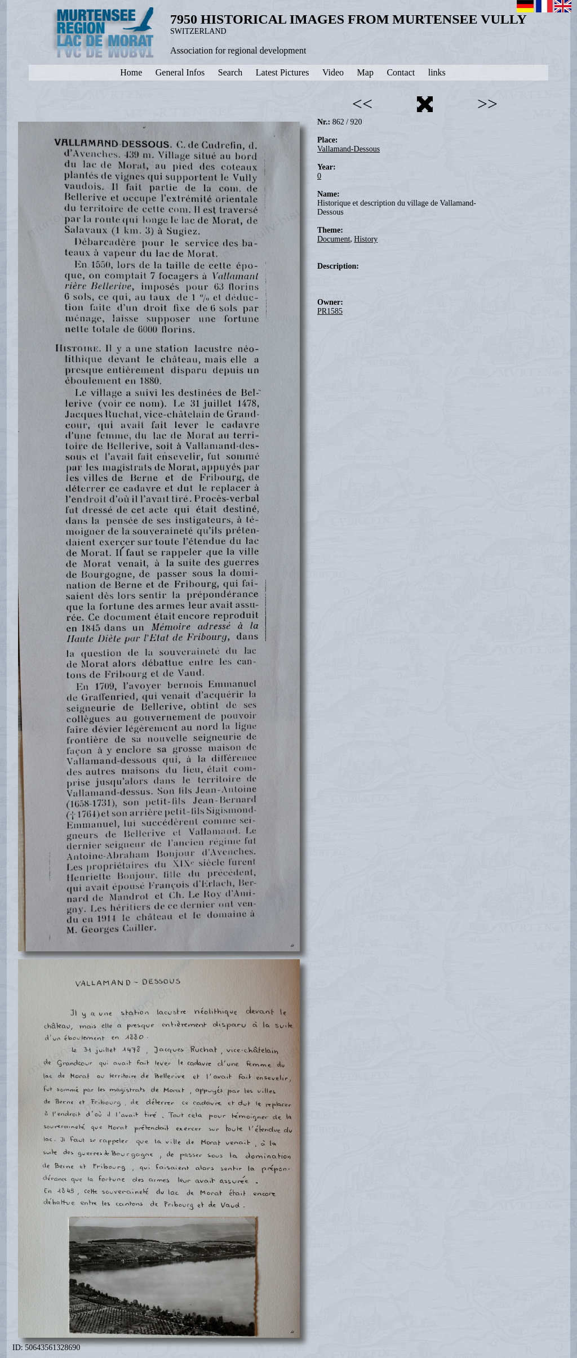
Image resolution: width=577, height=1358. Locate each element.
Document (333, 239)
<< (362, 103)
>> (487, 103)
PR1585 (330, 311)
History (366, 239)
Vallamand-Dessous (348, 149)
